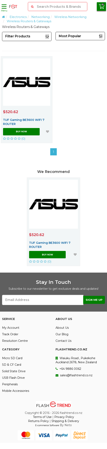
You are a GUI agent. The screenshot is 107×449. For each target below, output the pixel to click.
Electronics (18, 17)
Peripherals (10, 384)
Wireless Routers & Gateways (29, 21)
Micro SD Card (12, 358)
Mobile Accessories (15, 391)
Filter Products (17, 36)
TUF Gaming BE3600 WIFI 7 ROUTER (23, 122)
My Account (10, 328)
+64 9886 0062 (68, 369)
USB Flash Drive (13, 378)
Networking (40, 17)
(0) (14, 138)
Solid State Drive (14, 371)
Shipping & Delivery (65, 421)
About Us (62, 328)
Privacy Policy (64, 417)
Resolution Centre (15, 341)
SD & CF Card (11, 365)
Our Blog (62, 334)
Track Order (10, 334)
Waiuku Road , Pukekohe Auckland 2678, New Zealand (76, 360)
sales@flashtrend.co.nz (74, 375)
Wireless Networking (70, 17)
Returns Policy (38, 421)
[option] (53, 221)
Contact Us (63, 341)
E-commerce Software (47, 425)
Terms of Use (42, 417)
